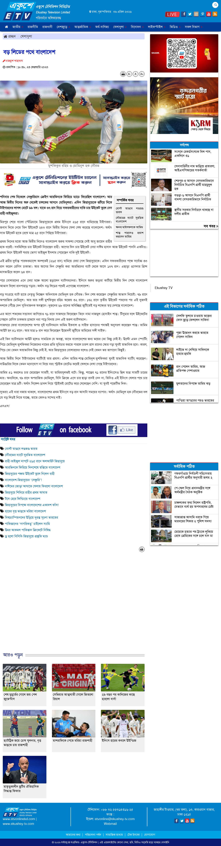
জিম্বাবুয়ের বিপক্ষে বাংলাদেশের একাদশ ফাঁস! (32, 505)
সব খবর (211, 226)
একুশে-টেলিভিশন (89, 842)
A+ (141, 74)
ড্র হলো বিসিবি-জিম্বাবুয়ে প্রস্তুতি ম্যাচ (26, 536)
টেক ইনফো (134, 835)
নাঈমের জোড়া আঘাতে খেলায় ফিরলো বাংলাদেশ (34, 486)
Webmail (110, 824)
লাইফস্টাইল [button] (156, 27)
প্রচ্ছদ (10, 36)
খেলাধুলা (26, 36)
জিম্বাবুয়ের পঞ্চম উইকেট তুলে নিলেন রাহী (30, 473)
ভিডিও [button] (175, 27)
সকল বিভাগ (193, 27)
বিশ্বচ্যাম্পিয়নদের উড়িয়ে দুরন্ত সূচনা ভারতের (31, 517)
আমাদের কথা (73, 835)
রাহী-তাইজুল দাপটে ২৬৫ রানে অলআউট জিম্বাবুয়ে (35, 461)
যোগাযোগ (149, 835)
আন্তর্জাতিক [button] (82, 27)
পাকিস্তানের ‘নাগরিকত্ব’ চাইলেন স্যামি (27, 524)
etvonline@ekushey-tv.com (115, 819)
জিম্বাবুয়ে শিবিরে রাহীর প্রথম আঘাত (26, 492)
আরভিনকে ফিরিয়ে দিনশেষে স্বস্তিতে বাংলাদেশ (32, 467)
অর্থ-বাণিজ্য (102, 27)
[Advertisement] (74, 606)
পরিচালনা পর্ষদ (93, 835)
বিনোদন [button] (137, 27)
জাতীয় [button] (18, 27)
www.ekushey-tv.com (18, 824)
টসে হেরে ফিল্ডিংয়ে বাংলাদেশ (22, 499)
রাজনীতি (33, 27)
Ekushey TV (164, 288)
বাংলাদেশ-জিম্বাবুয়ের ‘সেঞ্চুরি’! (23, 480)
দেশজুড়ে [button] (63, 27)
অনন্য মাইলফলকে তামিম (129, 227)
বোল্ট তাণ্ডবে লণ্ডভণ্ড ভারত (129, 210)
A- (129, 74)
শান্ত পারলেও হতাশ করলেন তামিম (129, 235)
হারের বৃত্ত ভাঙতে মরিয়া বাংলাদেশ (25, 511)
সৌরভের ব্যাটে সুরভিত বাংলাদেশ (129, 219)
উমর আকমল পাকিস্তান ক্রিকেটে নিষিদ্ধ (28, 530)
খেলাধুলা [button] (120, 27)
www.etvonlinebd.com (19, 819)
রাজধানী (47, 27)
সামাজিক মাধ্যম (114, 835)
